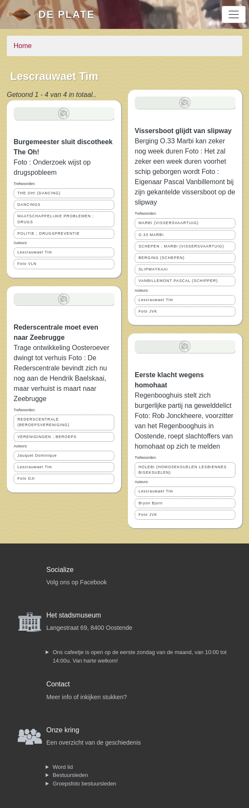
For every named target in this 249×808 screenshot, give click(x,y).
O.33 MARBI (151, 235)
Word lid (63, 767)
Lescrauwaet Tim (34, 252)
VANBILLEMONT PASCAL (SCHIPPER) (178, 281)
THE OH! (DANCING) (39, 193)
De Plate (66, 14)
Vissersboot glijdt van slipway (183, 130)
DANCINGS (28, 204)
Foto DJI (26, 478)
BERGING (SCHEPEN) (161, 258)
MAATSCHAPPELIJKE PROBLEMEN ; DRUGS (55, 219)
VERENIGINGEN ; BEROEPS (46, 437)
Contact (58, 684)
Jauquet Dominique (37, 455)
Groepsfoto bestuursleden (84, 783)
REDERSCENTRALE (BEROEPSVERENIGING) (43, 422)
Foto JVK (148, 311)
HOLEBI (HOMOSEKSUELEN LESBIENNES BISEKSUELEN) (183, 470)
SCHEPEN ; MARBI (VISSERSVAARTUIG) (181, 246)
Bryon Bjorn (151, 503)
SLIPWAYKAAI (153, 269)
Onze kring (62, 730)
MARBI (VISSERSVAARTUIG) (168, 223)
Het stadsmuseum (73, 615)
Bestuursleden (70, 775)
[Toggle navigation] (234, 14)
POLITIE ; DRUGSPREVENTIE (48, 233)
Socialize (60, 569)
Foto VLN (27, 264)
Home (23, 45)
